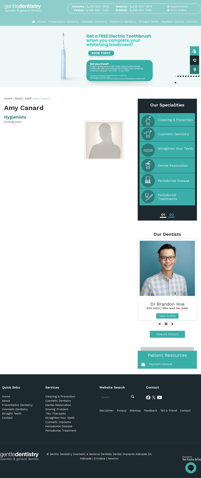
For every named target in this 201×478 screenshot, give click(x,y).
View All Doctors (167, 334)
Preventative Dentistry (63, 21)
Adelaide (86, 458)
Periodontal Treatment (60, 430)
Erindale (99, 458)
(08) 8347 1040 (98, 10)
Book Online (178, 10)
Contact (192, 21)
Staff (28, 98)
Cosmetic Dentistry (94, 21)
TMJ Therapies (55, 413)
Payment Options (172, 21)
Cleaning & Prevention (175, 120)
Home (8, 98)
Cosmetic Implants (58, 422)
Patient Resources (167, 355)
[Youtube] (159, 397)
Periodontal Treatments (167, 197)
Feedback (150, 410)
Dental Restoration (173, 165)
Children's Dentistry (123, 21)
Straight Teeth (148, 21)
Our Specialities (167, 105)
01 (163, 214)
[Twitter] (154, 397)
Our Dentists (167, 234)
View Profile (167, 316)
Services (52, 387)
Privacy (122, 410)
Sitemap (135, 410)
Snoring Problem (56, 409)
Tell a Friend (168, 410)
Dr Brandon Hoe (167, 304)
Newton (113, 458)
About (42, 21)
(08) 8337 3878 (142, 6)
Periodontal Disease (173, 181)
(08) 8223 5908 (99, 6)
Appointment (179, 6)
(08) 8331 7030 (142, 10)
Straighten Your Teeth (175, 148)
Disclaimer (106, 410)
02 (171, 214)
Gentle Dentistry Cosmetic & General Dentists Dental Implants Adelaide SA (101, 454)
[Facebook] (148, 397)
